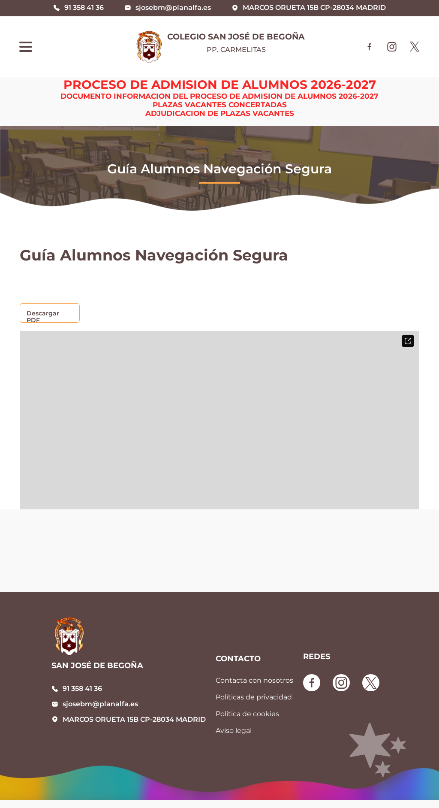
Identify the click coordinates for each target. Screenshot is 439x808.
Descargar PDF (43, 316)
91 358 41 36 (82, 688)
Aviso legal (234, 730)
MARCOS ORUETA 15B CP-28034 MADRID (134, 719)
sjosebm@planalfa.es (100, 704)
